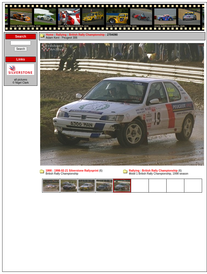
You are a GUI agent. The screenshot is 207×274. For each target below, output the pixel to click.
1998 (49, 170)
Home (50, 34)
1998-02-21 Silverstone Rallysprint (76, 170)
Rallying (61, 34)
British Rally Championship (87, 34)
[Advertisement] (104, 232)
